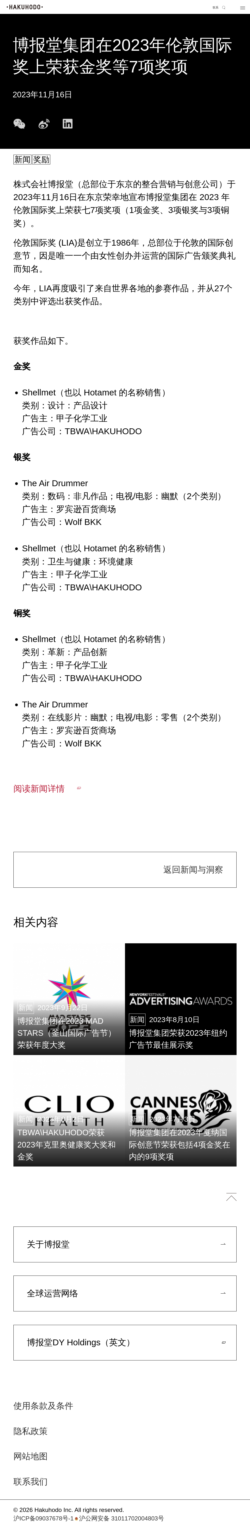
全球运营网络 (52, 1293)
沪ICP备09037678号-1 (43, 1518)
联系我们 (30, 1482)
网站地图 (30, 1456)
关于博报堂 (48, 1244)
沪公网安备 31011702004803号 (119, 1518)
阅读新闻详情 (39, 789)
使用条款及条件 (43, 1406)
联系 (216, 7)
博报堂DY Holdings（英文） (81, 1342)
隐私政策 (30, 1431)
